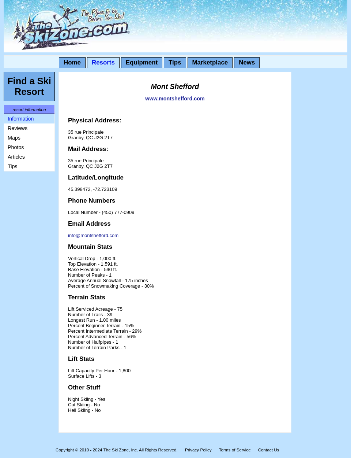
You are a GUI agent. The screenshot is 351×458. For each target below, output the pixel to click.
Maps (14, 138)
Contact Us (268, 449)
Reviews (17, 128)
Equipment (142, 62)
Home (72, 62)
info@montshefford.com (93, 235)
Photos (16, 147)
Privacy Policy (198, 449)
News (247, 62)
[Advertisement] (26, 285)
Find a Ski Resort (29, 86)
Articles (16, 157)
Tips (175, 62)
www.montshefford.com (174, 98)
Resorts (103, 62)
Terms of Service (235, 449)
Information (21, 119)
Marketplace (210, 62)
